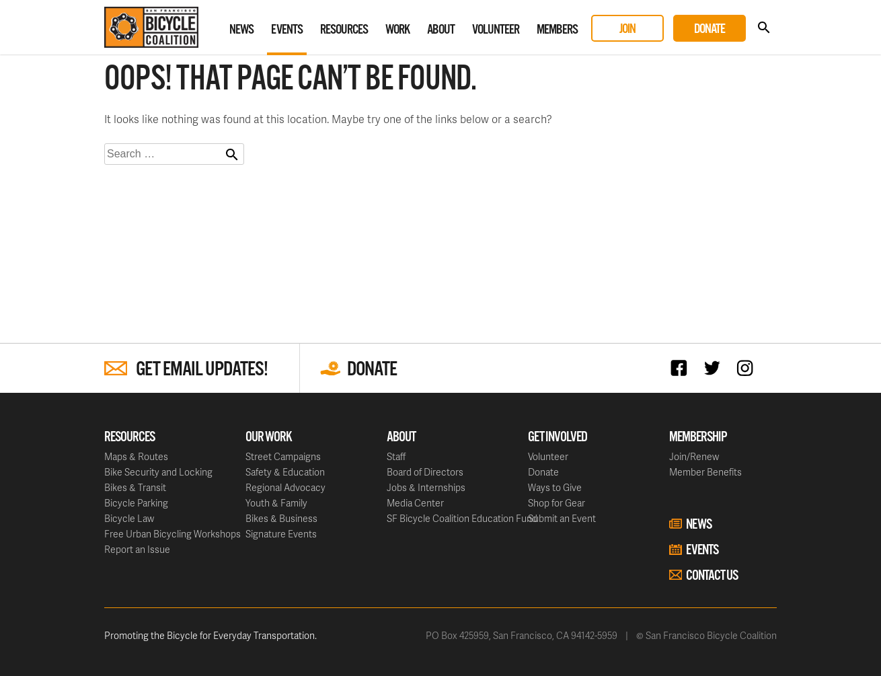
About (441, 30)
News (241, 30)
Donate (709, 29)
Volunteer (495, 30)
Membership (698, 437)
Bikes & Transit (135, 487)
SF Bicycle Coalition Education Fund (462, 518)
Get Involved (557, 437)
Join (627, 29)
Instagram (748, 367)
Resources (344, 30)
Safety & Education (285, 471)
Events (287, 30)
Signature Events (281, 533)
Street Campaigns (283, 456)
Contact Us (712, 576)
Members (557, 30)
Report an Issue (137, 549)
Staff (396, 456)
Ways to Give (555, 487)
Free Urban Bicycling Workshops (172, 533)
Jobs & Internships (426, 487)
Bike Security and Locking (158, 471)
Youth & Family (276, 502)
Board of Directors (425, 471)
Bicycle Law (129, 518)
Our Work (268, 437)
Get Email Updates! (202, 369)
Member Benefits (705, 471)
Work (397, 30)
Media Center (415, 502)
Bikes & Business (281, 518)
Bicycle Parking (136, 502)
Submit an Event (562, 518)
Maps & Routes (136, 456)
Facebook (682, 367)
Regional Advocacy (285, 487)
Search (763, 27)
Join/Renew (694, 456)
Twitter (715, 367)
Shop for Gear (556, 502)
